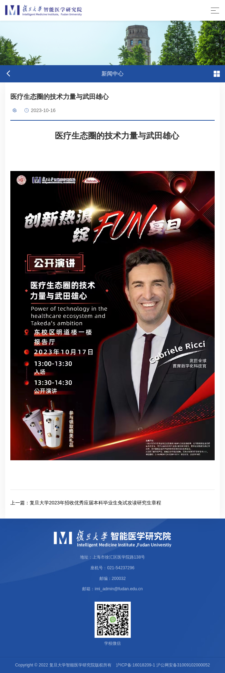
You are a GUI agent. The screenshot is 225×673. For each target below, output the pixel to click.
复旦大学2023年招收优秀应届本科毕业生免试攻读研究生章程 (85, 502)
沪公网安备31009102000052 (183, 665)
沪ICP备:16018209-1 (135, 665)
